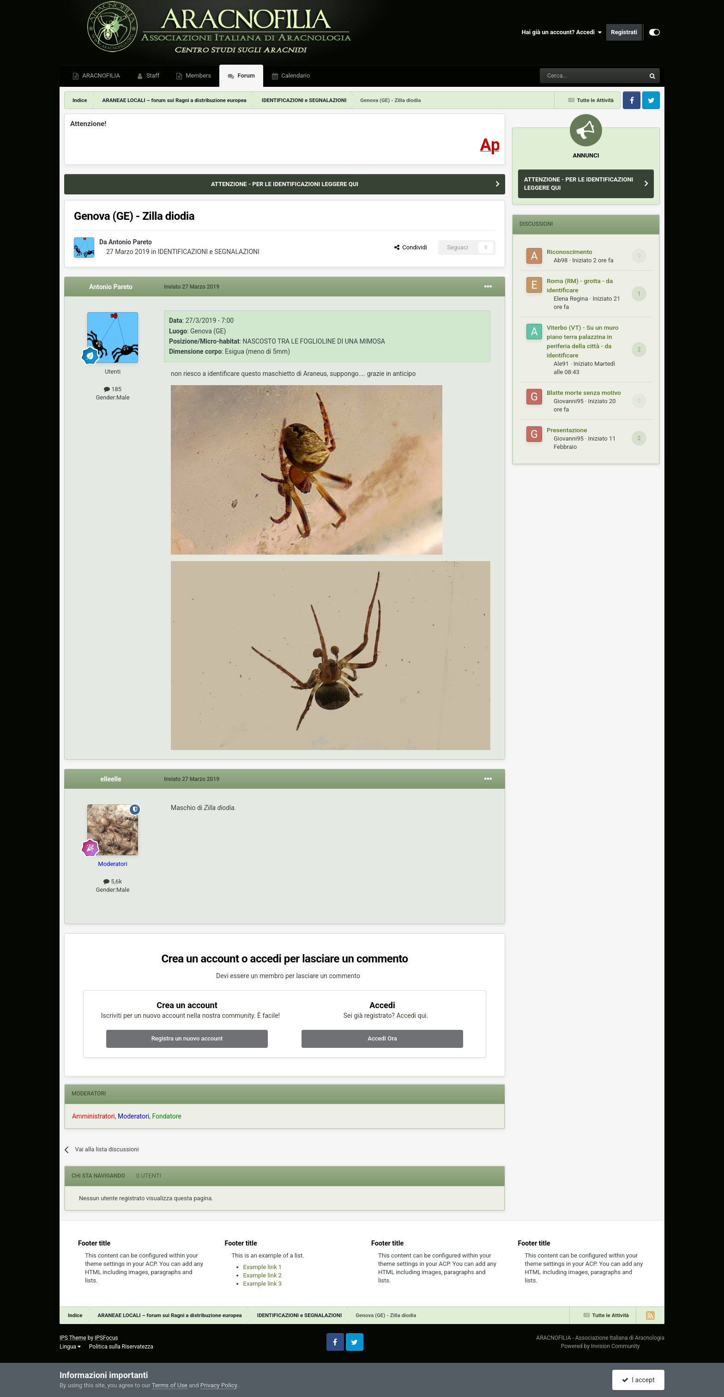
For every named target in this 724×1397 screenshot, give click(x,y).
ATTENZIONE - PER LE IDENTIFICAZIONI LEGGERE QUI (284, 184)
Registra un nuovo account (187, 1038)
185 (112, 389)
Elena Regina (571, 298)
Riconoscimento (569, 251)
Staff (152, 75)
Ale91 (561, 363)
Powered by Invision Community (600, 1346)
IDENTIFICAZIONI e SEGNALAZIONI (208, 251)
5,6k (112, 881)
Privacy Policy (218, 1385)
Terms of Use (169, 1385)
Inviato (191, 287)
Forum (245, 75)
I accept (638, 1380)
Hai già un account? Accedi (562, 32)
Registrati (624, 32)
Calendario (295, 75)
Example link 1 (262, 1267)
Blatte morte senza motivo (584, 392)
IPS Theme (73, 1338)
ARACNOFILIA (100, 75)
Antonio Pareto (130, 242)
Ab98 (560, 260)
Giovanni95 (569, 401)
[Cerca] (567, 75)
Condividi (410, 247)
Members (197, 75)
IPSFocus (106, 1338)
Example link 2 (262, 1275)
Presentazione (567, 430)
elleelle (110, 779)
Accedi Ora (382, 1038)
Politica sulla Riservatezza (121, 1346)
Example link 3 (262, 1283)
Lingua (70, 1346)
